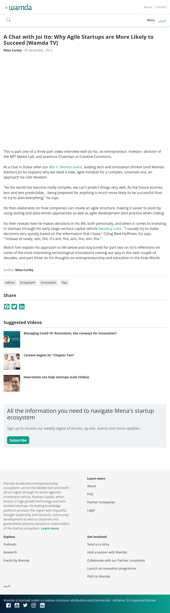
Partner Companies (101, 502)
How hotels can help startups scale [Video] (56, 377)
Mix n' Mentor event (65, 167)
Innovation (48, 282)
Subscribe (18, 440)
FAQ (90, 494)
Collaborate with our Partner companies (116, 560)
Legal (91, 510)
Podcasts (10, 544)
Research (10, 552)
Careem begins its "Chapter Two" (49, 355)
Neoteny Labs (110, 228)
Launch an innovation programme (111, 568)
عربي (162, 20)
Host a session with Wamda (107, 552)
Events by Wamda (16, 560)
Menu (151, 20)
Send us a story (98, 544)
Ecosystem (27, 282)
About (147, 7)
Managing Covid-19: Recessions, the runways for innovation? (70, 333)
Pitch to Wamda (98, 576)
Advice (10, 282)
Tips (64, 282)
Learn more (50, 528)
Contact (160, 7)
